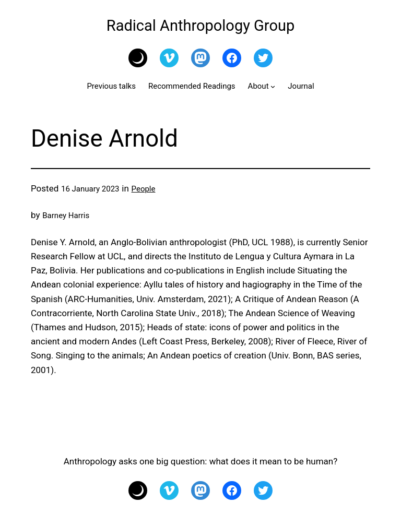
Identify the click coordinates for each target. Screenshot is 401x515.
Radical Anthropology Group (200, 25)
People (144, 189)
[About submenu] (272, 86)
